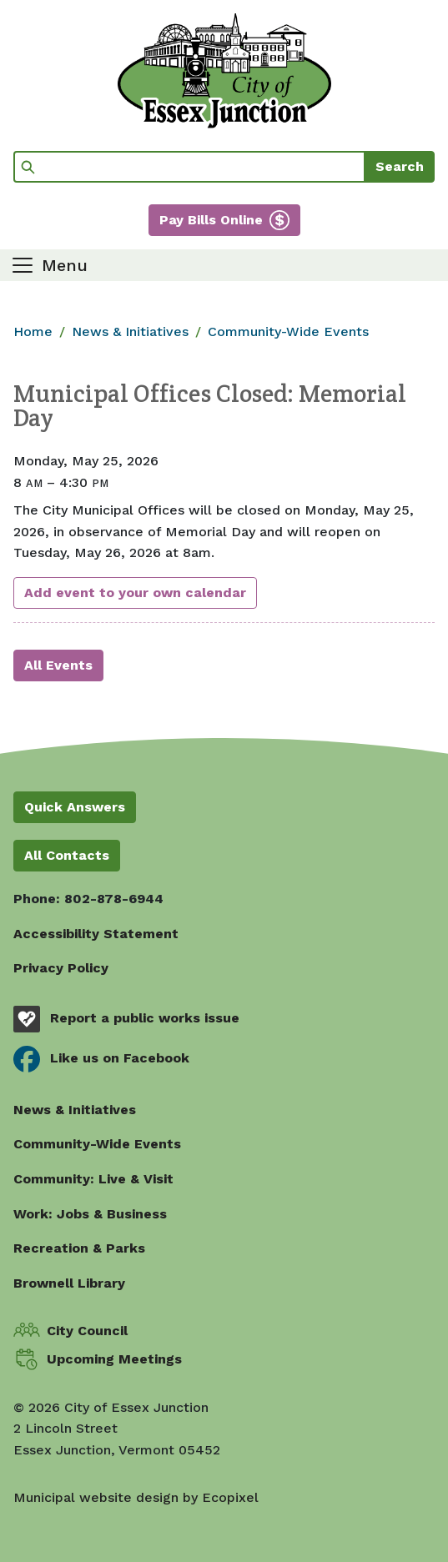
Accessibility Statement (96, 934)
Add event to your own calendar (135, 592)
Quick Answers (74, 807)
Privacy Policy (60, 968)
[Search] (189, 167)
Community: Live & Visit (93, 1179)
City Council (87, 1330)
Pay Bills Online (211, 220)
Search (399, 166)
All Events (58, 665)
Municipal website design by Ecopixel (136, 1497)
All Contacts (66, 855)
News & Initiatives (130, 331)
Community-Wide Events (288, 331)
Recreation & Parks (79, 1248)
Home (33, 331)
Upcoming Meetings (114, 1359)
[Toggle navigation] (49, 265)
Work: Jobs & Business (90, 1214)
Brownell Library (69, 1283)
